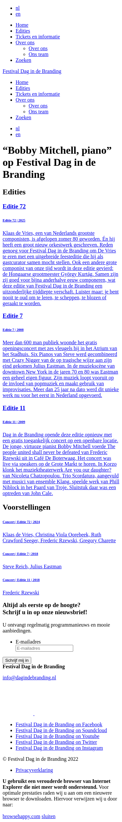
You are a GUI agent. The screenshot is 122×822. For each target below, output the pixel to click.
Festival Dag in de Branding (32, 71)
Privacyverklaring (34, 770)
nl (18, 8)
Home (22, 25)
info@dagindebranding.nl (29, 677)
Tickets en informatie (38, 36)
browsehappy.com (21, 816)
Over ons (25, 42)
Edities (23, 31)
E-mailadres (28, 642)
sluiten (49, 816)
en (18, 14)
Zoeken (23, 60)
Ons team (38, 54)
